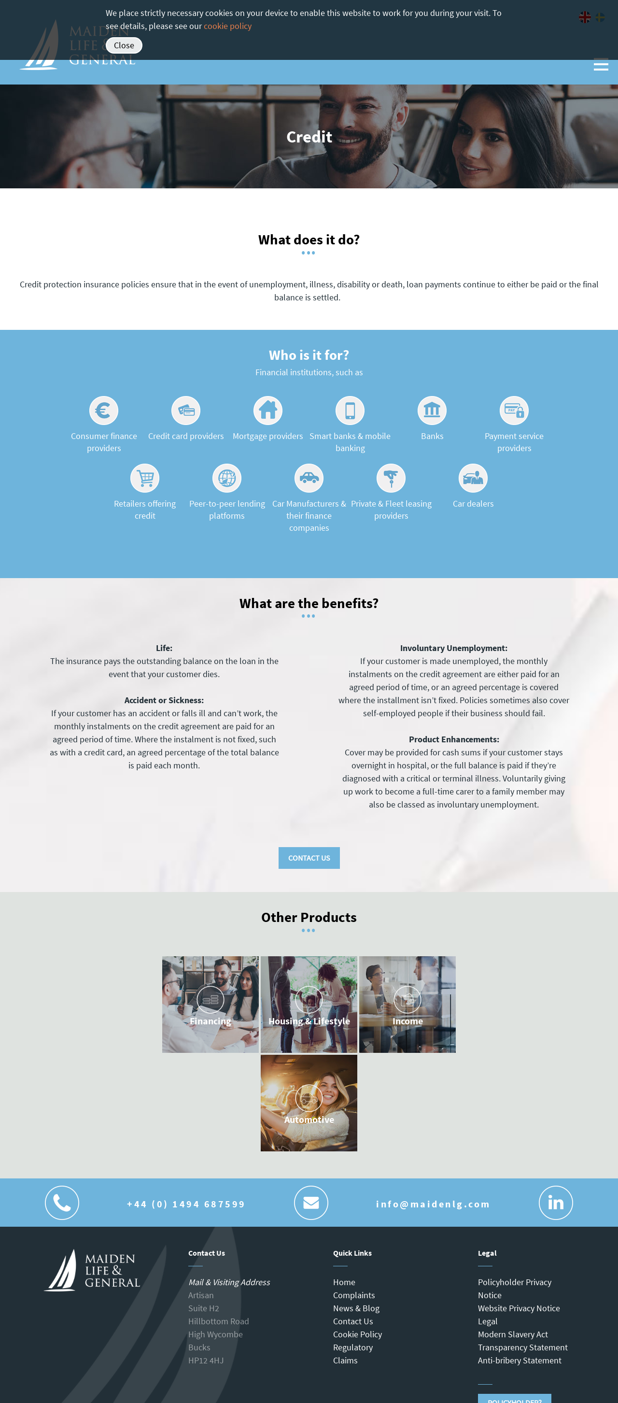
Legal (488, 1321)
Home (344, 1282)
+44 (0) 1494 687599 (186, 1204)
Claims (345, 1360)
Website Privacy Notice (519, 1308)
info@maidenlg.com (433, 1204)
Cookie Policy (357, 1334)
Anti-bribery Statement (520, 1360)
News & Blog (356, 1308)
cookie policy (228, 25)
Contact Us (309, 858)
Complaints (354, 1295)
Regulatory (353, 1347)
